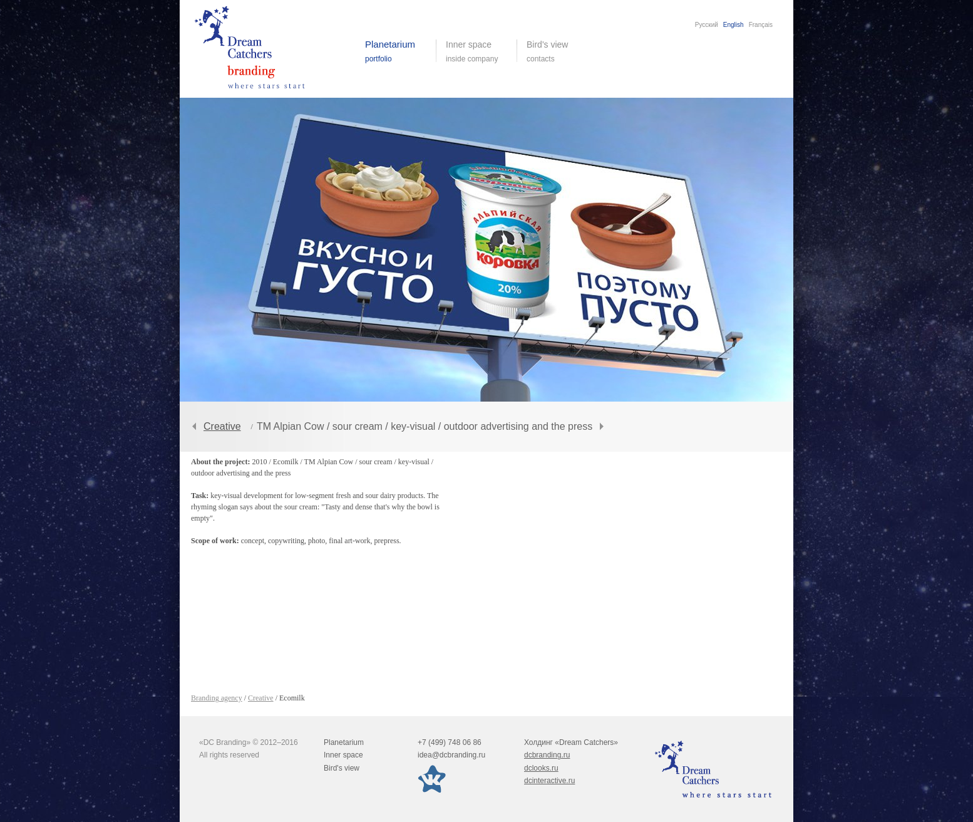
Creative (222, 426)
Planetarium (344, 742)
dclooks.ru (541, 768)
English (733, 24)
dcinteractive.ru (549, 780)
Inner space (343, 755)
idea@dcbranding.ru (451, 755)
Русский (706, 24)
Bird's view (557, 51)
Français (761, 24)
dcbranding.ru (547, 755)
